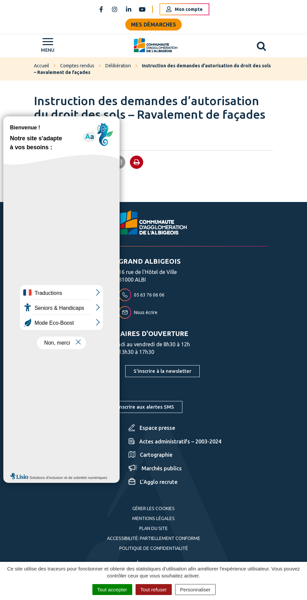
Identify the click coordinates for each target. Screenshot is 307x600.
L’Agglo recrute (153, 482)
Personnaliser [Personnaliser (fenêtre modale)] (195, 589)
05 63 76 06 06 (141, 295)
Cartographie (150, 455)
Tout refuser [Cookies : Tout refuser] (154, 589)
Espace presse (152, 428)
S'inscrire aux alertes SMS (144, 407)
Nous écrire (138, 312)
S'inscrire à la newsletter (162, 371)
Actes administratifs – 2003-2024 (175, 441)
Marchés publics (155, 468)
